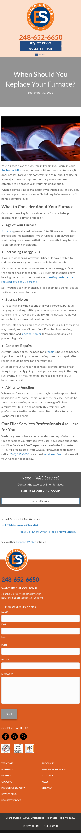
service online (52, 454)
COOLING (6, 781)
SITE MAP (47, 787)
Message (7, 674)
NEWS (45, 781)
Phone (5, 659)
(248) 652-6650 (19, 454)
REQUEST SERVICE (11, 800)
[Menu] (40, 54)
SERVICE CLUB (9, 794)
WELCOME (7, 763)
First (3, 624)
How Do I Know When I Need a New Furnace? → (50, 531)
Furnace (21, 542)
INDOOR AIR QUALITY (13, 787)
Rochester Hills (11, 170)
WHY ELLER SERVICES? (54, 769)
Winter (31, 542)
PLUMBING (7, 769)
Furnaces (7, 231)
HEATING (6, 775)
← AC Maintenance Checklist (19, 525)
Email (5, 645)
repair (50, 351)
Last (3, 637)
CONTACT (47, 775)
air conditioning (31, 333)
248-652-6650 (41, 37)
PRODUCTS (48, 763)
